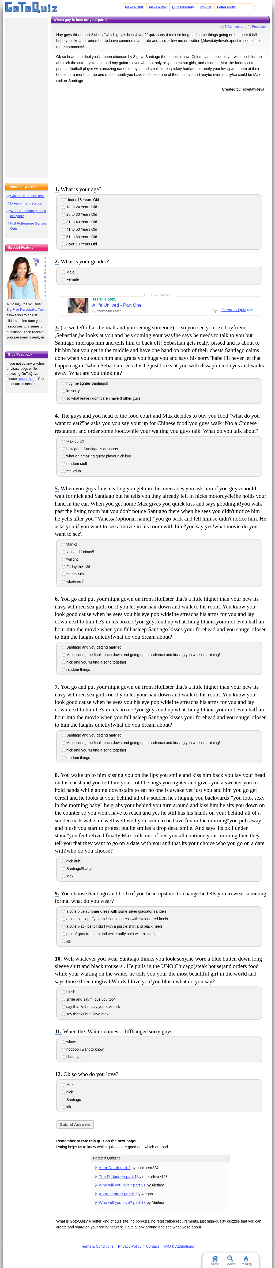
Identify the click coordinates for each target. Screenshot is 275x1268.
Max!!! (69, 876)
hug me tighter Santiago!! (85, 383)
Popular (205, 7)
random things (76, 669)
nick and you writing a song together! (94, 662)
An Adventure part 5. (117, 1194)
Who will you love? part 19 (122, 1202)
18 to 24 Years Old (79, 207)
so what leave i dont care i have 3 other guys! (102, 398)
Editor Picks (226, 7)
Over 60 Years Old (79, 244)
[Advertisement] (160, 137)
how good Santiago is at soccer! (90, 449)
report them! (27, 379)
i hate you (72, 1057)
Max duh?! (73, 441)
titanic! (69, 544)
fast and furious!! (78, 552)
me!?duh (71, 471)
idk (66, 941)
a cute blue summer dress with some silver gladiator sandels (114, 911)
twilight (70, 559)
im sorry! (71, 391)
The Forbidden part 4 (117, 1176)
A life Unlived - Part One (117, 305)
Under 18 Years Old (80, 200)
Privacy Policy (129, 1246)
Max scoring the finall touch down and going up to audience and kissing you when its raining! (141, 655)
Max (67, 1084)
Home (215, 1260)
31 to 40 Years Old (79, 222)
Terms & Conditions (97, 1246)
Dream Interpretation (26, 203)
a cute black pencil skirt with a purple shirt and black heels (112, 926)
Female (70, 279)
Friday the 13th (76, 567)
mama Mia (73, 574)
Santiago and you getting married (92, 647)
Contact (152, 1246)
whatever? (73, 581)
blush (68, 992)
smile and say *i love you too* (88, 999)
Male (68, 272)
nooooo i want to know (83, 1049)
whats (69, 1042)
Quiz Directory (183, 7)
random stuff (74, 463)
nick (67, 1092)
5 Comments (234, 27)
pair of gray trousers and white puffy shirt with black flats (110, 934)
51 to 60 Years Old (79, 237)
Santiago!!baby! (77, 868)
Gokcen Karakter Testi (27, 196)
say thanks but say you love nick (91, 1006)
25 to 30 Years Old (79, 214)
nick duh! (71, 861)
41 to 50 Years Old (79, 229)
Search (230, 1260)
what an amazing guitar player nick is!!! (96, 456)
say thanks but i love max (85, 1014)
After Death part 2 (114, 1167)
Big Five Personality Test (25, 309)
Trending (246, 1260)
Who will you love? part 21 (122, 1185)
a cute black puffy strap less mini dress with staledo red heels (115, 919)
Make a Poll (158, 7)
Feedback (259, 27)
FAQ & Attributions (178, 1246)
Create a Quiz (232, 310)
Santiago (71, 1099)
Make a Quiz (134, 7)
